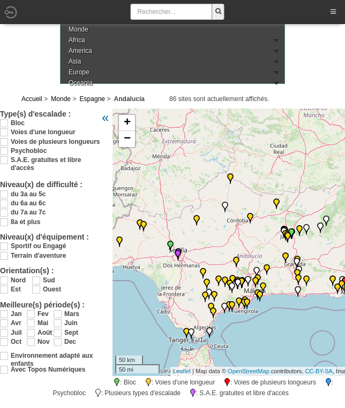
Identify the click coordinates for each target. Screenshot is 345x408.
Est (16, 289)
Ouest (52, 289)
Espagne (92, 99)
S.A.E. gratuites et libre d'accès (46, 160)
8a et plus (25, 222)
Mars (71, 314)
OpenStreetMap (248, 371)
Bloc (18, 123)
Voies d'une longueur (43, 132)
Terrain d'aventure (38, 255)
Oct (16, 341)
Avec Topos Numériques (48, 369)
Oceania (81, 83)
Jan (16, 314)
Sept (71, 332)
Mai (43, 323)
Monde (61, 99)
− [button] (127, 139)
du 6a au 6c (28, 203)
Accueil (31, 99)
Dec (70, 341)
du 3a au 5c (28, 194)
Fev (43, 314)
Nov (44, 341)
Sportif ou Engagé (38, 246)
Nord (18, 280)
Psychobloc (29, 151)
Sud (49, 280)
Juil (16, 332)
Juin (71, 323)
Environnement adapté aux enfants (52, 356)
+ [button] (127, 123)
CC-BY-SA (319, 371)
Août (45, 332)
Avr (16, 323)
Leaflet (182, 371)
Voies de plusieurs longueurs (55, 141)
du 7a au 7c (28, 212)
